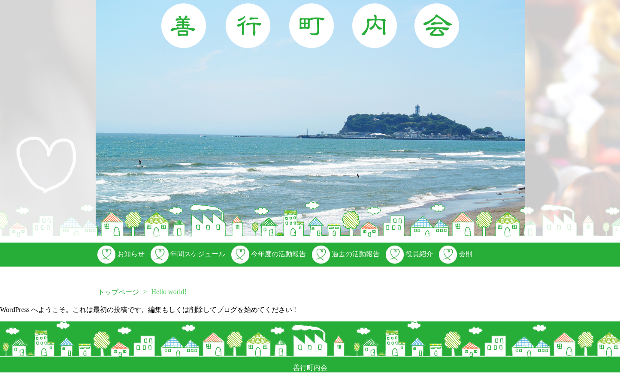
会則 (454, 254)
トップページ (118, 292)
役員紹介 (408, 254)
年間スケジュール (187, 254)
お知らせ (120, 254)
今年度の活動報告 (268, 254)
